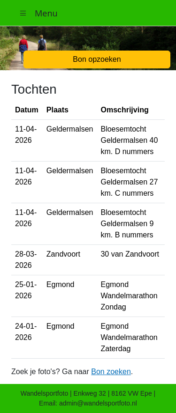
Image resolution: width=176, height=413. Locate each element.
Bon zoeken (111, 372)
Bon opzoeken (97, 59)
